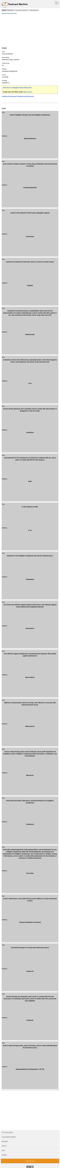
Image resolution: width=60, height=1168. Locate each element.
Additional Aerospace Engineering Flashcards (18, 96)
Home (3, 10)
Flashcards (10, 10)
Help (3, 1150)
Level (3, 75)
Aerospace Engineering (21, 10)
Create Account (30, 1161)
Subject (4, 69)
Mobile (4, 1155)
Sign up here (27, 92)
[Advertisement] (30, 30)
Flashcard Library (9, 1137)
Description (5, 57)
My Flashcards (7, 1132)
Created (4, 80)
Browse (5, 1141)
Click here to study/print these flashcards (17, 88)
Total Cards (5, 63)
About (4, 1146)
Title (3, 51)
